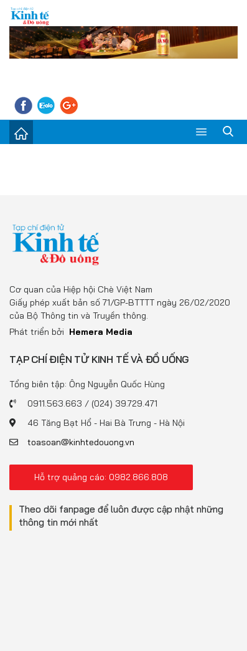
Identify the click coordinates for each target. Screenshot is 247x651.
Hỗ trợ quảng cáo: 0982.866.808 (101, 477)
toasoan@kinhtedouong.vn (80, 442)
